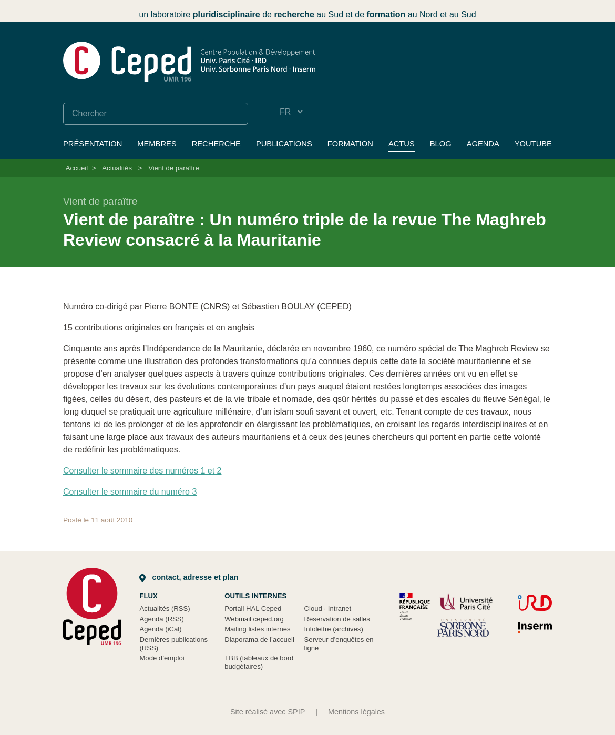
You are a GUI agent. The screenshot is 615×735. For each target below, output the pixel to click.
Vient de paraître (173, 168)
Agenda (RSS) (161, 619)
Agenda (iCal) (160, 629)
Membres (156, 143)
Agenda (483, 143)
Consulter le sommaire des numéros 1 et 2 (142, 470)
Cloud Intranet (328, 608)
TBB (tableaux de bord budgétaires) (258, 662)
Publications (284, 143)
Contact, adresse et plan (188, 577)
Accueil (77, 168)
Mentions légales (356, 712)
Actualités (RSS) (164, 608)
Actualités (117, 168)
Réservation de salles (337, 619)
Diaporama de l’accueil (259, 639)
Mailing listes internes (257, 629)
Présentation (92, 143)
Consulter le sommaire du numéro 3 (130, 491)
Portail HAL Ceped (252, 608)
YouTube (533, 143)
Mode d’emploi (161, 658)
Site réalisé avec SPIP (267, 712)
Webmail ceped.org (254, 619)
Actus (401, 143)
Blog (441, 143)
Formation (350, 143)
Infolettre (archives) (333, 629)
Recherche (216, 143)
